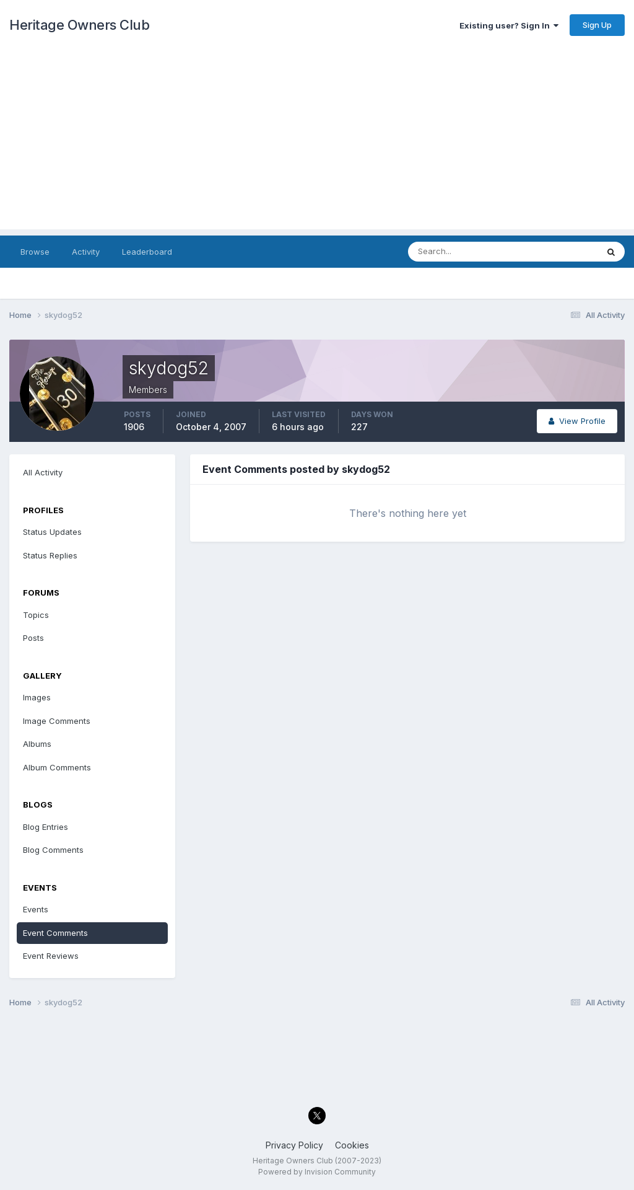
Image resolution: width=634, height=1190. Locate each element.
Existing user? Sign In (508, 25)
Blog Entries (45, 827)
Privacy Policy (294, 1145)
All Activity (43, 472)
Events (35, 909)
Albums (37, 744)
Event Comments (55, 933)
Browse (35, 252)
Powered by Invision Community (317, 1171)
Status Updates (52, 532)
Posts (33, 638)
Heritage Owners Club (79, 25)
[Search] (462, 252)
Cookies (352, 1145)
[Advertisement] (317, 142)
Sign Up (597, 25)
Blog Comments (53, 850)
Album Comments (57, 767)
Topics (36, 615)
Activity (86, 252)
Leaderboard (147, 252)
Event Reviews (51, 956)
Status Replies (50, 555)
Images (37, 697)
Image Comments (56, 721)
